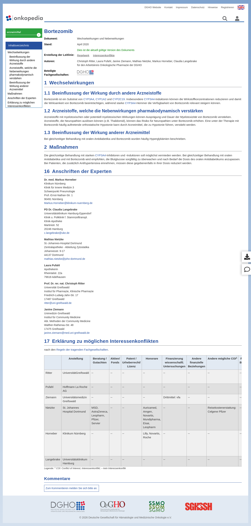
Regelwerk (83, 55)
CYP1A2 (101, 99)
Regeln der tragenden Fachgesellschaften (82, 349)
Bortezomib (58, 31)
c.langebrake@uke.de (56, 232)
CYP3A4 (88, 99)
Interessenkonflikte (104, 55)
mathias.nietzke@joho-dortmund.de (64, 258)
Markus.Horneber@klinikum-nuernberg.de (68, 203)
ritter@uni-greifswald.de (58, 302)
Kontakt (168, 7)
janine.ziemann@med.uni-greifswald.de (66, 332)
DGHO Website (152, 7)
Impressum (182, 7)
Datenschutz (198, 7)
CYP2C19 (118, 99)
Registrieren (227, 7)
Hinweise (213, 7)
